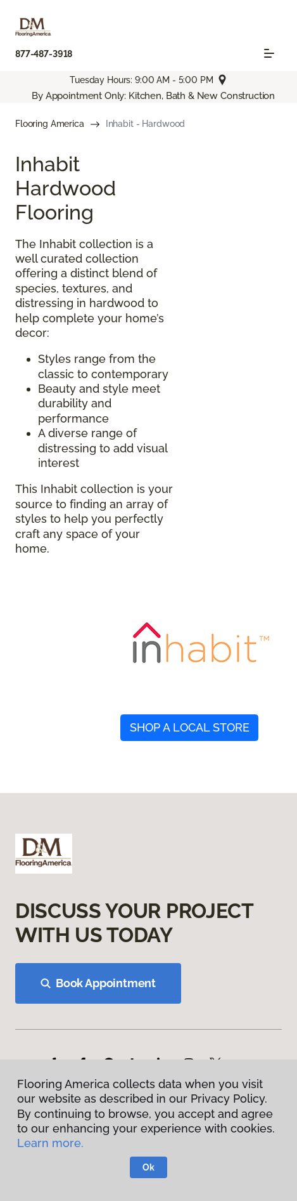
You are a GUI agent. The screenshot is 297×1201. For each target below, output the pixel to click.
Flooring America (49, 124)
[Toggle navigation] (269, 53)
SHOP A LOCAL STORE (190, 727)
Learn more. (50, 1143)
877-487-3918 (43, 54)
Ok (148, 1167)
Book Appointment (98, 983)
